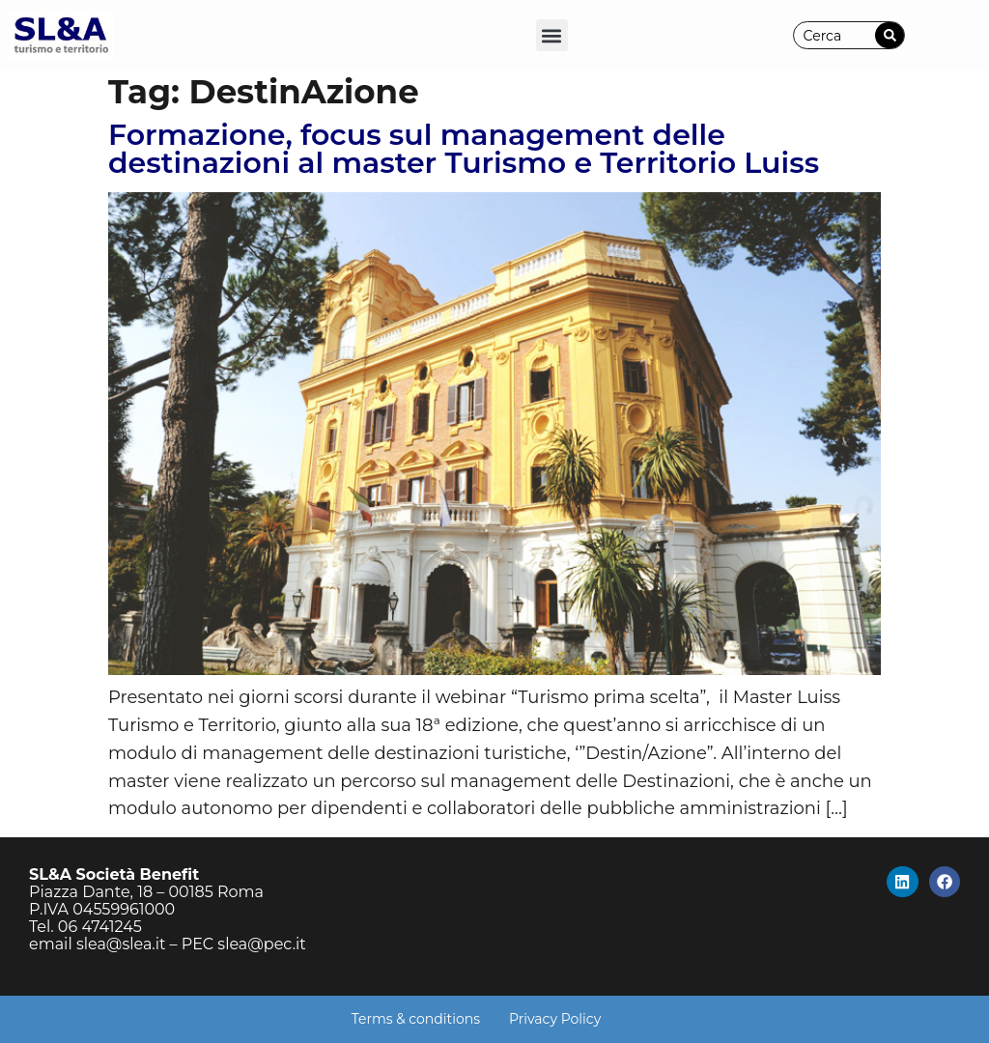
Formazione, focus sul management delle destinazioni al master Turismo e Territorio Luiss (463, 149)
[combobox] (835, 35)
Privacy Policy (555, 1019)
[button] (552, 35)
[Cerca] (889, 35)
